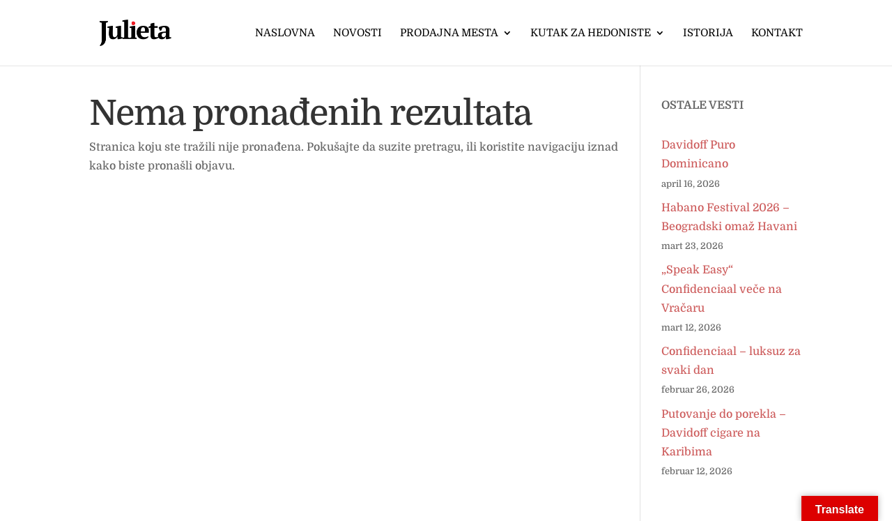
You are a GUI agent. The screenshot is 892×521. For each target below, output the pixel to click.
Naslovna (285, 33)
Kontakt (777, 33)
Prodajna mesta (449, 33)
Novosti (357, 33)
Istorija (708, 33)
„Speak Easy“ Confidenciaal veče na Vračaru (721, 289)
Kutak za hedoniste (590, 33)
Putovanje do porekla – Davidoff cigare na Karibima (723, 433)
